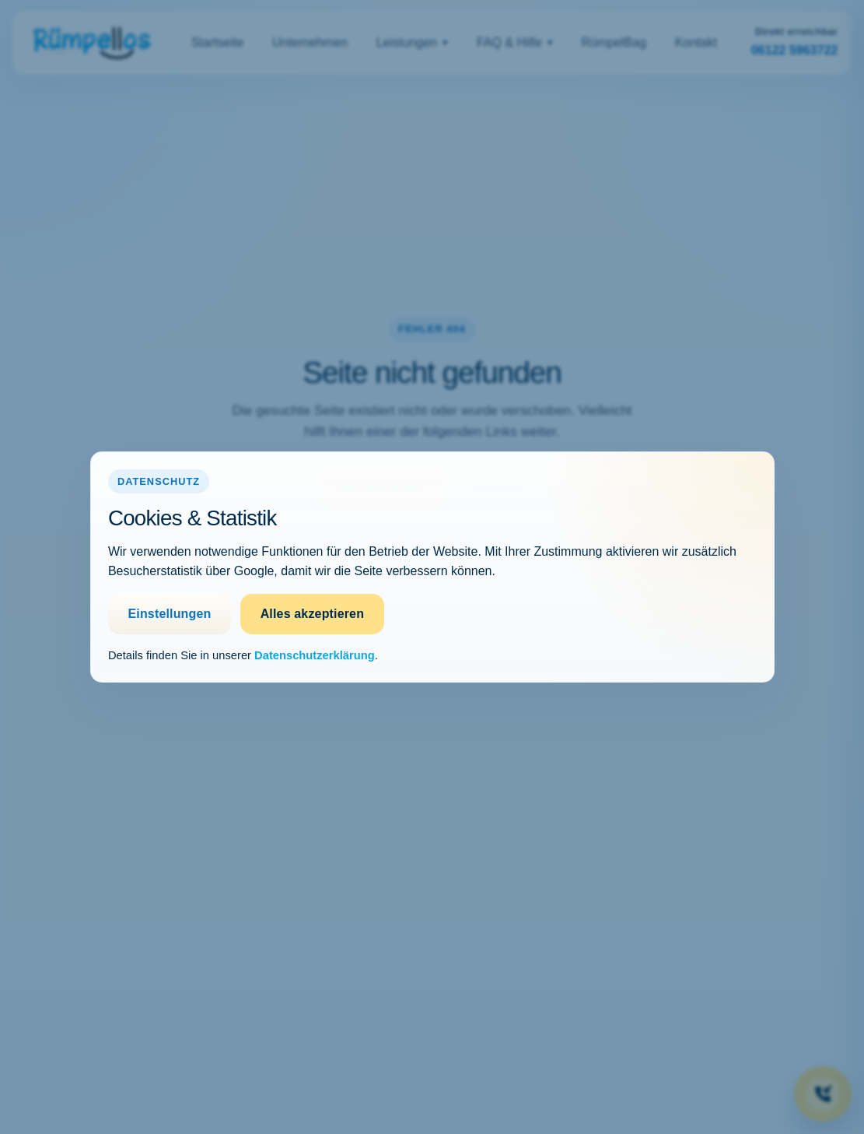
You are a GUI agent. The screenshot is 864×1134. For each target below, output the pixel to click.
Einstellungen (169, 613)
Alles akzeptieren (312, 613)
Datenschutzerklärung (314, 655)
